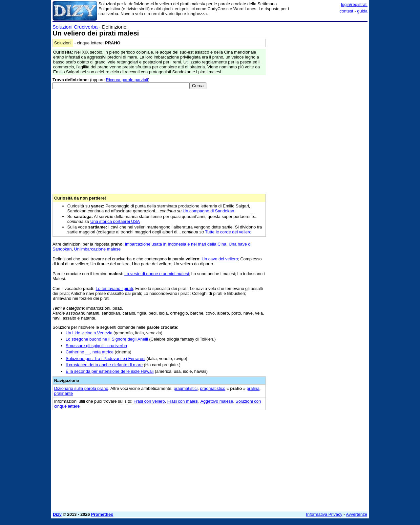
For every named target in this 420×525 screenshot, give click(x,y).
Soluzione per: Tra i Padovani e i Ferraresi (105, 358)
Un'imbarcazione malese (97, 249)
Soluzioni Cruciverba (75, 27)
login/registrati (354, 4)
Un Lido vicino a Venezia (89, 332)
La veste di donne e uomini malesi (156, 273)
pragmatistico (212, 388)
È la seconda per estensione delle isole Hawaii (110, 371)
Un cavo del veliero (220, 258)
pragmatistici (186, 388)
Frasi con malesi (183, 401)
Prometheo (102, 514)
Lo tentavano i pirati (114, 288)
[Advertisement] (318, 122)
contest (346, 11)
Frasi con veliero (149, 401)
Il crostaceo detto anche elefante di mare (104, 364)
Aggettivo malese (216, 401)
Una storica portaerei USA (115, 221)
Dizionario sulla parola (81, 388)
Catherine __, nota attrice (90, 351)
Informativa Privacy (324, 514)
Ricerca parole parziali (127, 79)
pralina (253, 388)
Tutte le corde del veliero (228, 231)
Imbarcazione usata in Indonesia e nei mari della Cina (175, 244)
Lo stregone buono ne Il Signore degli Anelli (107, 339)
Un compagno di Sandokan (208, 210)
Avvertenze (356, 514)
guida (362, 11)
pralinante (63, 393)
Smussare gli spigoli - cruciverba (96, 345)
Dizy (57, 514)
